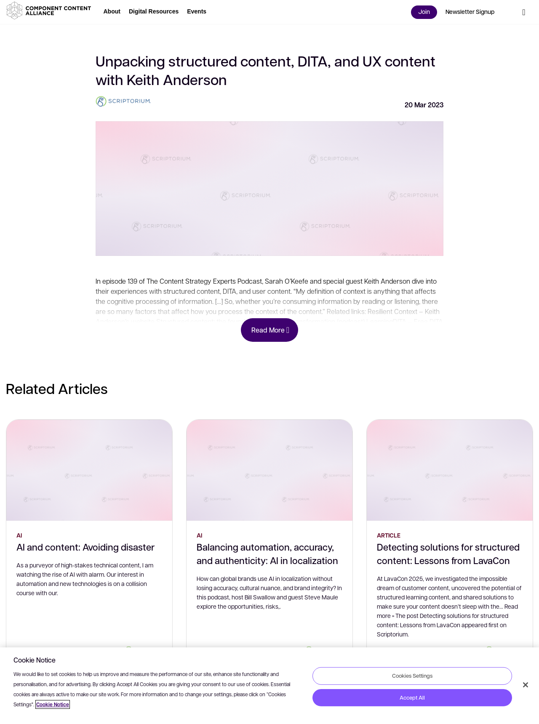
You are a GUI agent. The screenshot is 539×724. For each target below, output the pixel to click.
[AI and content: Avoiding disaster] (89, 470)
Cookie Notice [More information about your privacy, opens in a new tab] (52, 704)
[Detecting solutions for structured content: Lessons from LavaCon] (450, 470)
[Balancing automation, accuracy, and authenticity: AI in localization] (269, 470)
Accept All (412, 697)
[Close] (525, 685)
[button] (50, 10)
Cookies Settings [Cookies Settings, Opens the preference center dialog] (412, 675)
